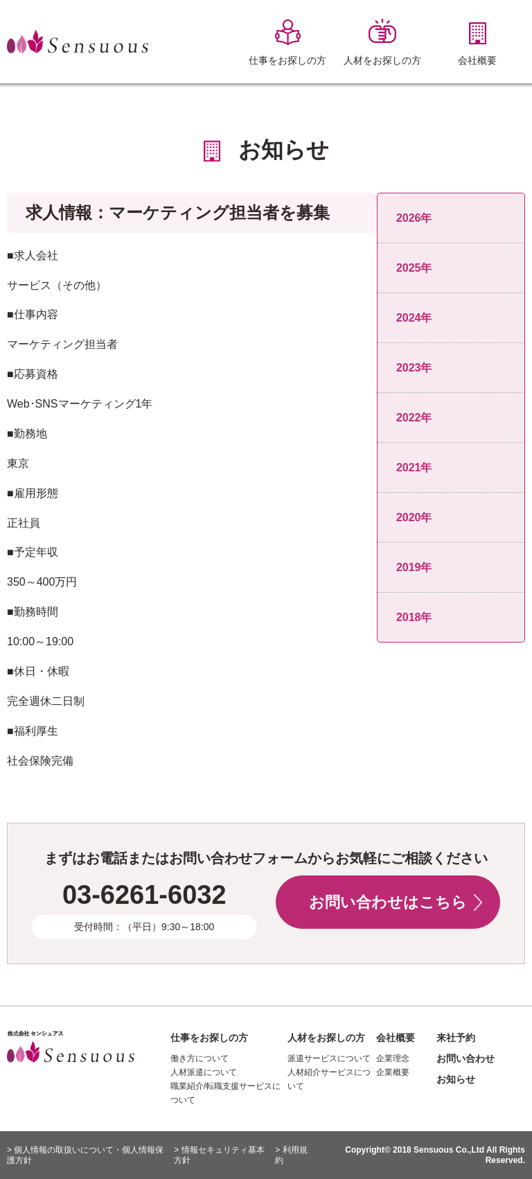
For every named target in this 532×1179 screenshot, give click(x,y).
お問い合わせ (465, 1058)
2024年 (414, 318)
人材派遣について (203, 1072)
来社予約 (455, 1037)
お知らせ (455, 1079)
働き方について (199, 1058)
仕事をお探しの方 (209, 1037)
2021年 (414, 467)
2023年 (414, 368)
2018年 (414, 617)
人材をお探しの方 (326, 1037)
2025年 (414, 268)
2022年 (414, 417)
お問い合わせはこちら (388, 902)
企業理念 (392, 1058)
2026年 (414, 218)
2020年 (414, 517)
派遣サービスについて (329, 1058)
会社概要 (395, 1037)
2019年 (414, 567)
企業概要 (392, 1072)
